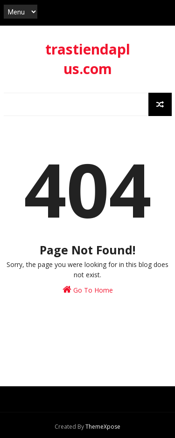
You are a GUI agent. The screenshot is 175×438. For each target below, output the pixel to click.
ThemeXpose (102, 427)
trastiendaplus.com (87, 59)
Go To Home (88, 289)
